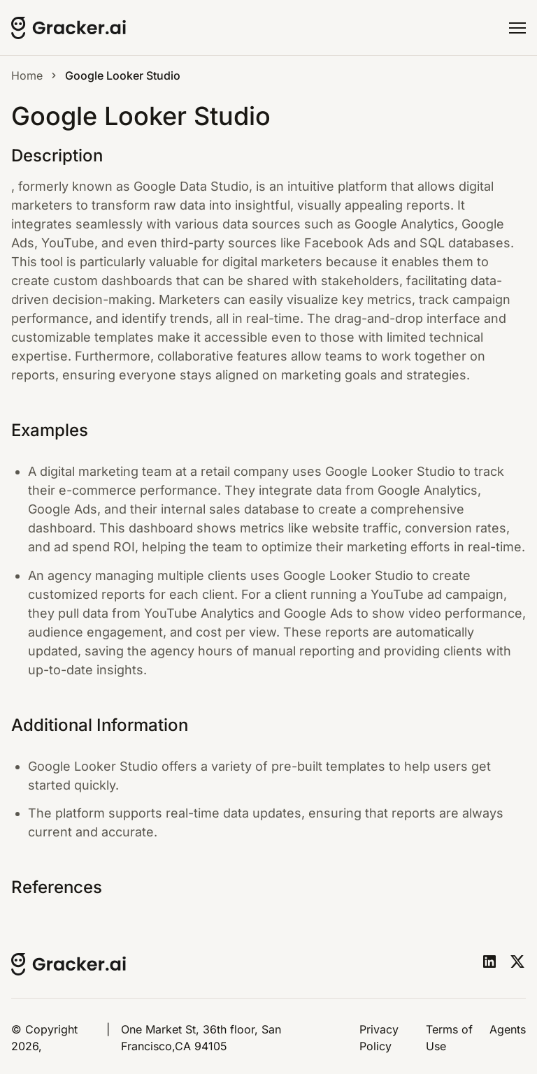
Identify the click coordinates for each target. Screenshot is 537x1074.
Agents (507, 1029)
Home (27, 75)
